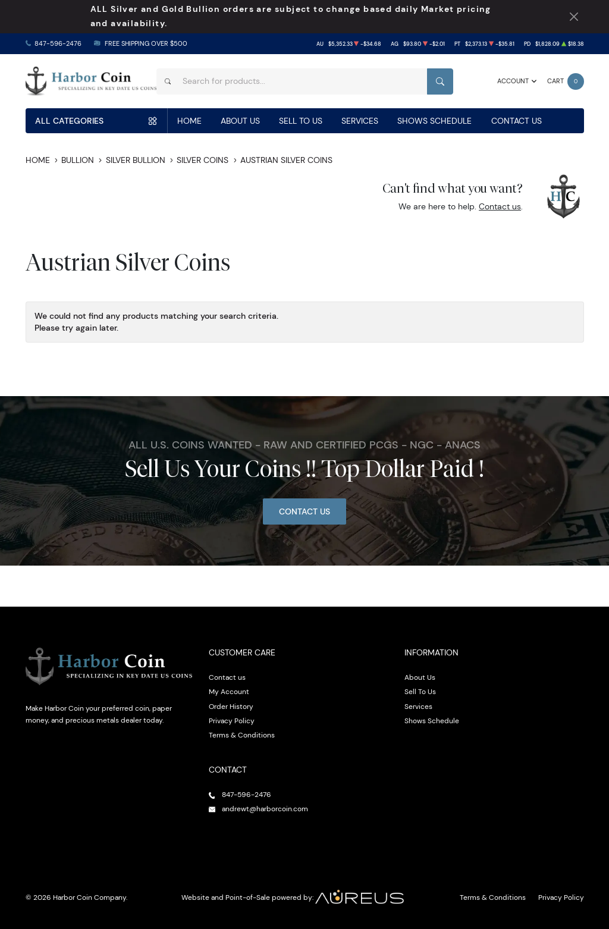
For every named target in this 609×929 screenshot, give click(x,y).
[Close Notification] (574, 17)
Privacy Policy (232, 720)
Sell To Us (300, 120)
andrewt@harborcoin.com (265, 808)
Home (189, 120)
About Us (240, 120)
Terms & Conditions (242, 734)
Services (359, 120)
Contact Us (516, 120)
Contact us (500, 206)
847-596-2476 (57, 44)
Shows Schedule (434, 120)
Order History (231, 706)
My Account (229, 691)
